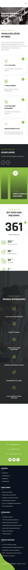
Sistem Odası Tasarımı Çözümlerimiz (11, 528)
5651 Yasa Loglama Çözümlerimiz (10, 519)
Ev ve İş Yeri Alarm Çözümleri (9, 544)
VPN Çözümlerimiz (10, 196)
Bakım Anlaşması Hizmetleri (9, 500)
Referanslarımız (6, 475)
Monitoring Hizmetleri (7, 492)
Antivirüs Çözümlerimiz (7, 531)
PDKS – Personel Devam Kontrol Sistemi (12, 553)
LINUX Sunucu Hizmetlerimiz (9, 495)
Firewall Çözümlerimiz (7, 517)
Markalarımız (5, 478)
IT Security (7, 194)
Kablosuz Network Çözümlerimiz (10, 522)
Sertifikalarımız (5, 481)
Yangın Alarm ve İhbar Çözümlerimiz (10, 550)
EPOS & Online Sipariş (7, 506)
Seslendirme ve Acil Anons (8, 555)
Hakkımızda (5, 473)
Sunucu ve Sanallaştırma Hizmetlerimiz (11, 503)
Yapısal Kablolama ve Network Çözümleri (12, 525)
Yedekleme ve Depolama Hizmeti (10, 497)
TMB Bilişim (13, 563)
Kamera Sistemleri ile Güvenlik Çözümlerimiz (12, 547)
